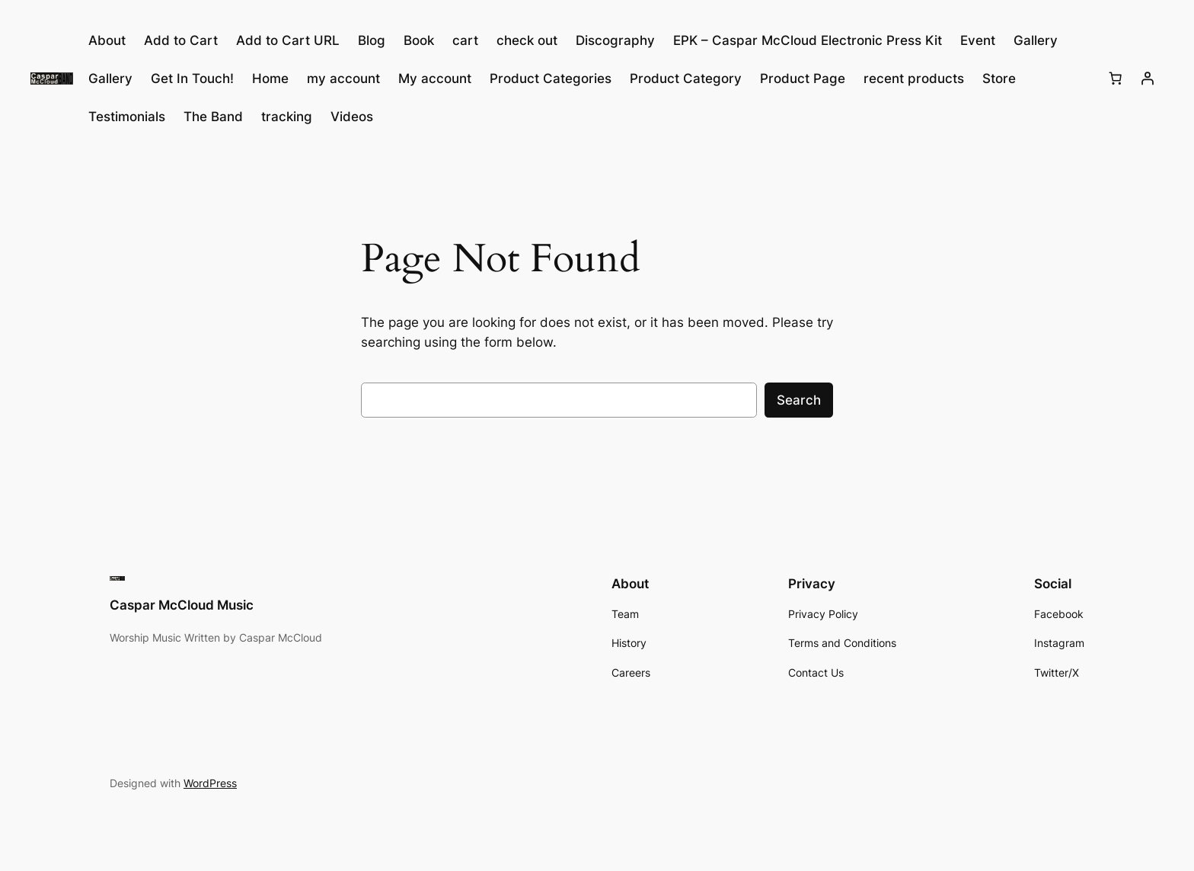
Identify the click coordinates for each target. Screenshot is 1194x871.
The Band (213, 116)
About (107, 40)
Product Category (686, 78)
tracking (286, 116)
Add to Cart (181, 40)
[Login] (1148, 78)
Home (270, 78)
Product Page (802, 78)
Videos (351, 116)
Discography (615, 40)
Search (799, 400)
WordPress (210, 783)
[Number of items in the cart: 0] (1116, 78)
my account (343, 78)
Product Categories (550, 78)
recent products (914, 78)
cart (465, 40)
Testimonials (126, 116)
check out (526, 40)
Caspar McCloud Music (182, 605)
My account (434, 78)
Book (419, 40)
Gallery (1036, 40)
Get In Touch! (192, 78)
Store (999, 78)
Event (977, 40)
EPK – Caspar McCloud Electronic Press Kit (807, 40)
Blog (371, 40)
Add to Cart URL (288, 40)
